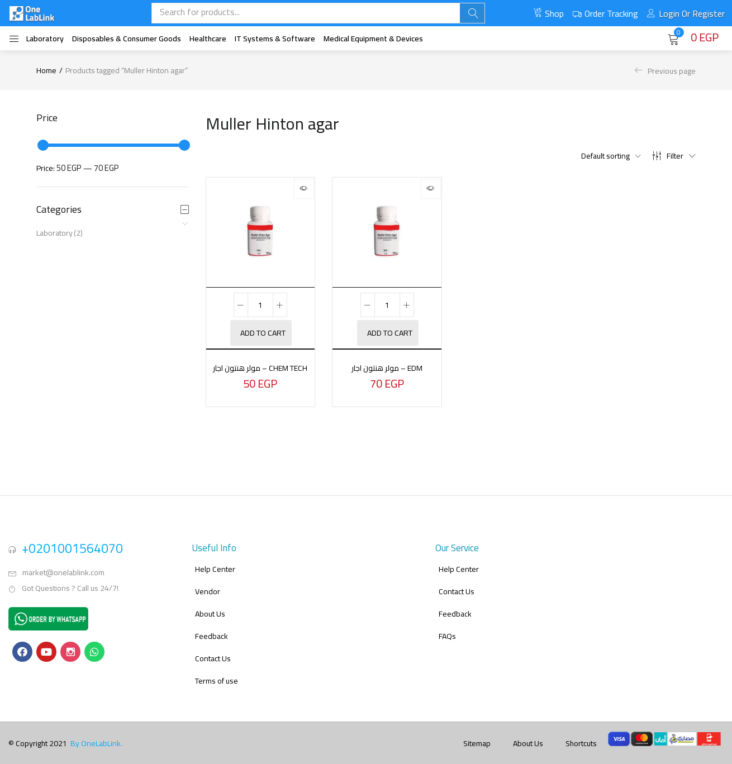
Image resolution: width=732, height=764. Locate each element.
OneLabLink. (101, 734)
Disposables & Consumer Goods (126, 38)
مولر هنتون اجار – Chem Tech (260, 374)
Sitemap (477, 734)
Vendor (207, 582)
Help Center (215, 560)
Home (46, 70)
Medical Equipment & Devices (373, 38)
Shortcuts (581, 734)
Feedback (211, 627)
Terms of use (216, 672)
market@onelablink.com (63, 563)
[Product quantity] (260, 305)
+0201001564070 (72, 539)
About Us (210, 605)
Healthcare (207, 38)
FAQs (447, 627)
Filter (674, 155)
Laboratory (45, 38)
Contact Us (213, 649)
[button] (693, 38)
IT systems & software (275, 38)
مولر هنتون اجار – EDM (386, 367)
